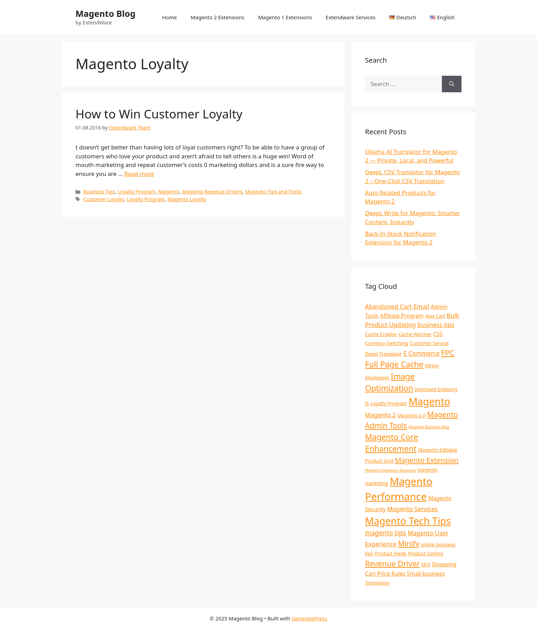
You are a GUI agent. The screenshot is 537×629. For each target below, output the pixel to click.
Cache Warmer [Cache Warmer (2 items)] (415, 334)
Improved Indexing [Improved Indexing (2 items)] (436, 389)
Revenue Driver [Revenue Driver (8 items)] (392, 563)
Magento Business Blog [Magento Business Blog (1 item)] (429, 426)
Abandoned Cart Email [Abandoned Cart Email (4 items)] (397, 306)
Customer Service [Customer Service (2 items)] (428, 343)
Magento (168, 191)
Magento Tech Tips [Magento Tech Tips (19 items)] (408, 520)
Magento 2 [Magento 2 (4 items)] (380, 415)
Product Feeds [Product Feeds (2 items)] (390, 553)
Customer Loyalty (103, 199)
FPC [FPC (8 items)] (448, 352)
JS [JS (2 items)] (367, 403)
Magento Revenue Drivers (212, 191)
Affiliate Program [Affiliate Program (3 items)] (402, 315)
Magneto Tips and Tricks (273, 191)
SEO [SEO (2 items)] (425, 564)
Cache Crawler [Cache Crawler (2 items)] (381, 334)
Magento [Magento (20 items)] (429, 401)
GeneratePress (309, 618)
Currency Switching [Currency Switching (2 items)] (386, 343)
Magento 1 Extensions (285, 17)
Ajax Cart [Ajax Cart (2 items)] (435, 316)
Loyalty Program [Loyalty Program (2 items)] (389, 403)
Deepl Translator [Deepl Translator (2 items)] (383, 353)
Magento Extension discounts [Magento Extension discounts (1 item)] (390, 470)
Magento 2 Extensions (217, 17)
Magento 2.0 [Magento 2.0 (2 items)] (411, 415)
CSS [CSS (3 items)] (438, 334)
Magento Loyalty (187, 199)
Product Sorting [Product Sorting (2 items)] (425, 553)
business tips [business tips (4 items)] (436, 325)
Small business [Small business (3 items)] (426, 573)
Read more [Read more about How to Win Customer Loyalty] (139, 174)
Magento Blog (105, 13)
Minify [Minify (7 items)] (408, 543)
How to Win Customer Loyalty (158, 114)
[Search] (452, 84)
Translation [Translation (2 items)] (377, 582)
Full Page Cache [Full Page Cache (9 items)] (394, 364)
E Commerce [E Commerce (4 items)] (422, 353)
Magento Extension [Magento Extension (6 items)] (427, 460)
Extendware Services (350, 17)
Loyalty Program (137, 191)
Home (169, 17)
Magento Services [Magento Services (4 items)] (412, 509)
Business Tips (99, 191)
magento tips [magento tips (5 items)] (385, 532)
